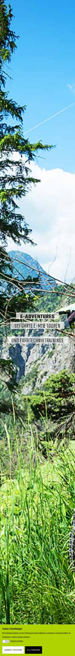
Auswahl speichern (13, 650)
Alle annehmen (33, 650)
